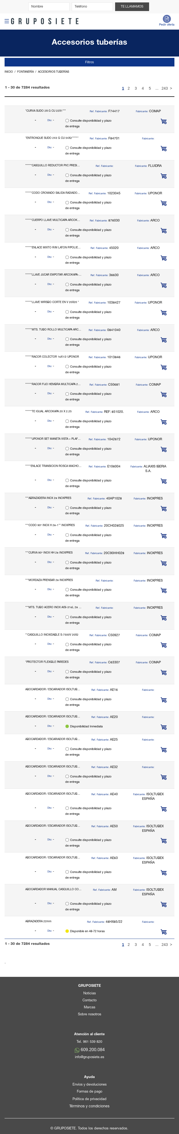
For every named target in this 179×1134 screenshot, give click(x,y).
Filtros (89, 62)
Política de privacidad (89, 1099)
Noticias (89, 993)
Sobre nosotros (89, 1014)
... (157, 88)
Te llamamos (132, 6)
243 (163, 88)
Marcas (89, 1007)
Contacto (89, 1000)
